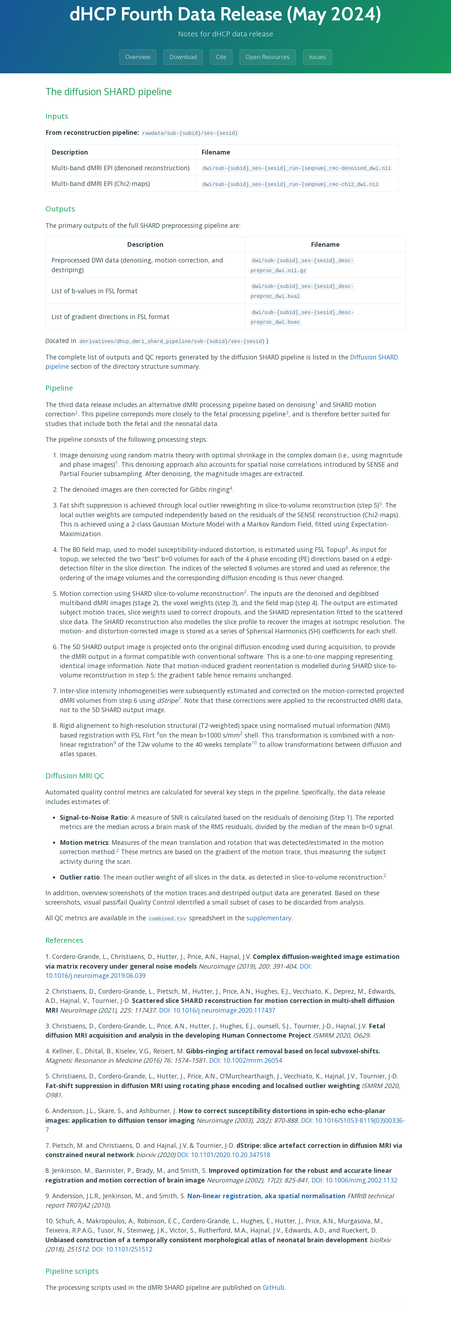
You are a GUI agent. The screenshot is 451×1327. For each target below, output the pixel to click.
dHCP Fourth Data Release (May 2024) (226, 14)
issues (317, 57)
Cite (221, 57)
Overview (138, 57)
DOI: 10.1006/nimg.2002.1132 (354, 1180)
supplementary (268, 918)
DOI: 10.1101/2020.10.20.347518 (223, 1154)
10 (254, 742)
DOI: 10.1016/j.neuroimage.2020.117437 (217, 1010)
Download (183, 57)
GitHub (273, 1287)
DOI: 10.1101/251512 (122, 1249)
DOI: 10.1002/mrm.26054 (245, 1060)
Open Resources (268, 57)
